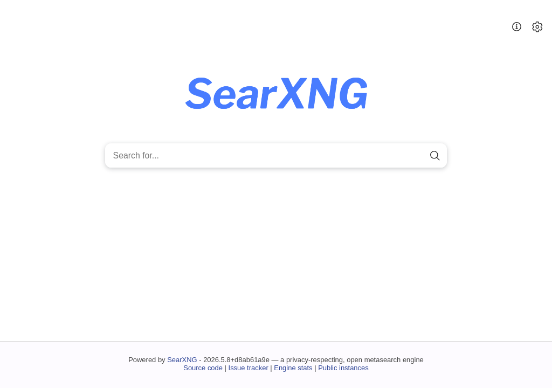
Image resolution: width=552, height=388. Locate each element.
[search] (435, 155)
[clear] (416, 155)
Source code (203, 368)
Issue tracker (248, 368)
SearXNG (182, 360)
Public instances (343, 368)
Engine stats (293, 368)
